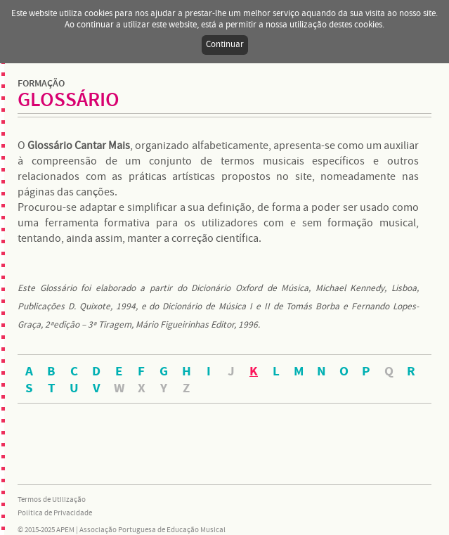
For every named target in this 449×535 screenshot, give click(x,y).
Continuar (225, 45)
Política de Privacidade (55, 513)
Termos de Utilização (52, 500)
